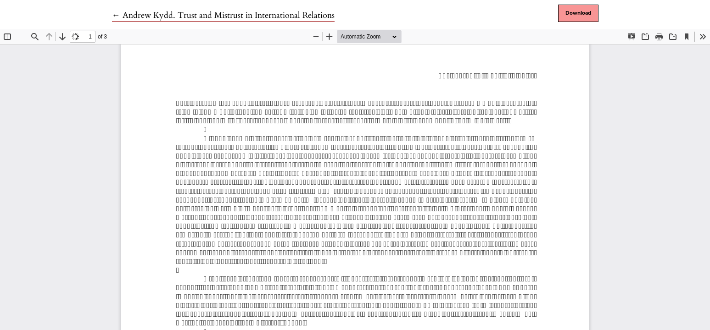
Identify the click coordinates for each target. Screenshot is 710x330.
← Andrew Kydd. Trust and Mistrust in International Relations (223, 15)
